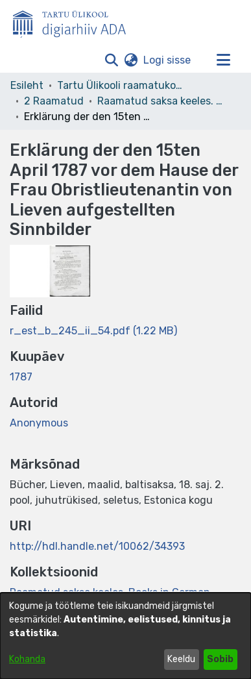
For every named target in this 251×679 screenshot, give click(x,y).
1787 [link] (21, 377)
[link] (93, 331)
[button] (111, 60)
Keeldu (181, 659)
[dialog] (125, 636)
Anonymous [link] (39, 423)
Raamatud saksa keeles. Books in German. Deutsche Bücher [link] (162, 101)
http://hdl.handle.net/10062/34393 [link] (97, 546)
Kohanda (27, 659)
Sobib (220, 659)
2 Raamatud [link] (54, 101)
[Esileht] (74, 21)
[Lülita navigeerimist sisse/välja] (223, 60)
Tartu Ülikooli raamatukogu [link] (122, 85)
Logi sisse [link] (167, 60)
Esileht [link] (26, 85)
